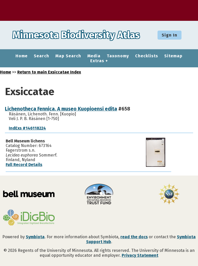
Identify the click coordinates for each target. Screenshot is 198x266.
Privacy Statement (140, 255)
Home (21, 56)
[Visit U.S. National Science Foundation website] (169, 194)
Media (94, 56)
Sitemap (173, 56)
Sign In (169, 35)
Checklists (146, 56)
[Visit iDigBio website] (29, 217)
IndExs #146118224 (27, 128)
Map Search (68, 56)
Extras (97, 61)
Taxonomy (118, 56)
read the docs (134, 236)
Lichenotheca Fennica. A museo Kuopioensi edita (61, 109)
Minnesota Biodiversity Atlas (80, 35)
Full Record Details (24, 164)
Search (41, 56)
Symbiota (35, 236)
